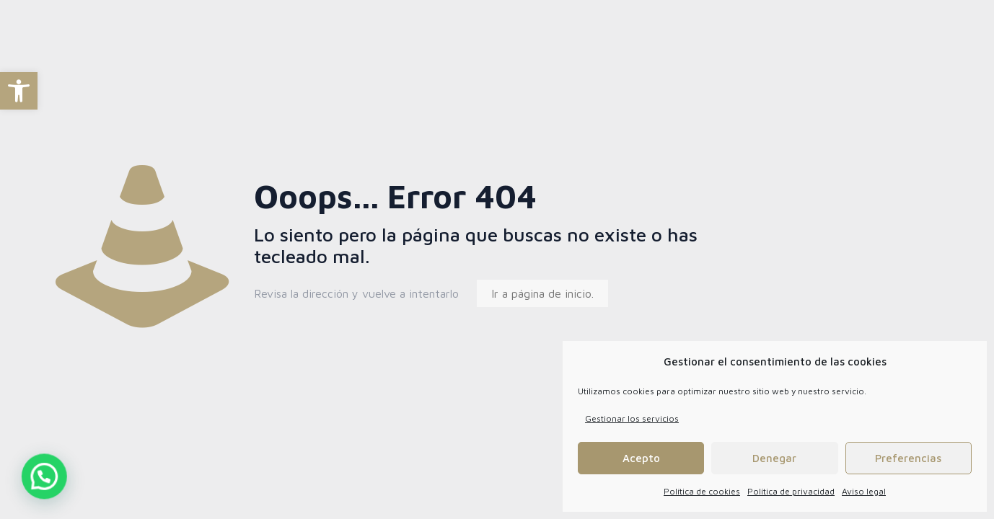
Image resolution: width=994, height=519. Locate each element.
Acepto (641, 458)
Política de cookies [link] (702, 491)
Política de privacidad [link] (791, 491)
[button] (22, 484)
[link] (19, 91)
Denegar (774, 458)
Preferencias (908, 458)
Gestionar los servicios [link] (632, 418)
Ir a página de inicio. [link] (542, 293)
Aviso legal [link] (864, 491)
